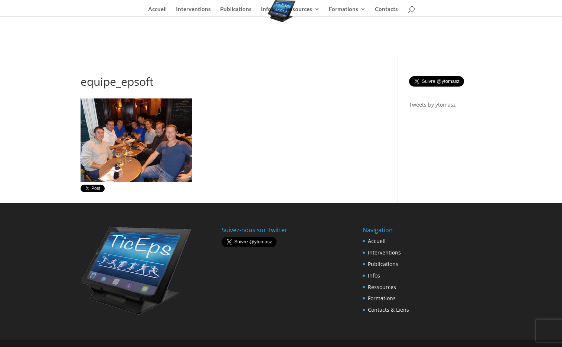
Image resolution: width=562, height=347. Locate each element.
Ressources (297, 9)
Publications (236, 9)
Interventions (193, 9)
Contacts (386, 9)
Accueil (157, 9)
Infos (267, 9)
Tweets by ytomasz (432, 104)
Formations (343, 9)
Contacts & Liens (388, 309)
